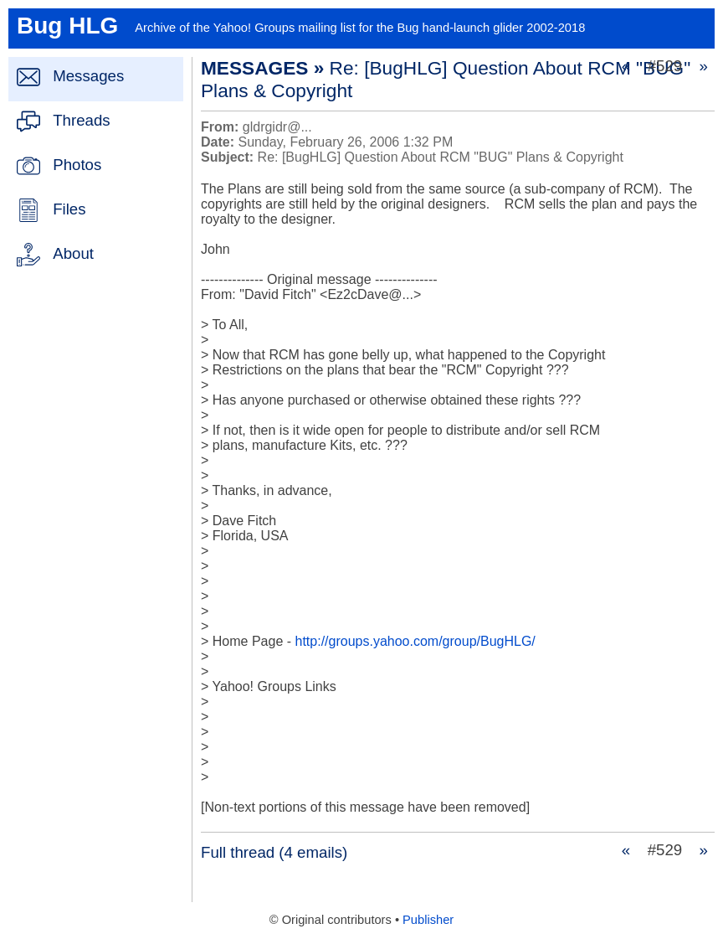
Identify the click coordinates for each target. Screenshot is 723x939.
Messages (88, 76)
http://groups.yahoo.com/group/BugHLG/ (415, 641)
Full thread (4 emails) (274, 852)
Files (69, 209)
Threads (81, 120)
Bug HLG (67, 26)
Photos (77, 164)
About (73, 253)
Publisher (428, 919)
